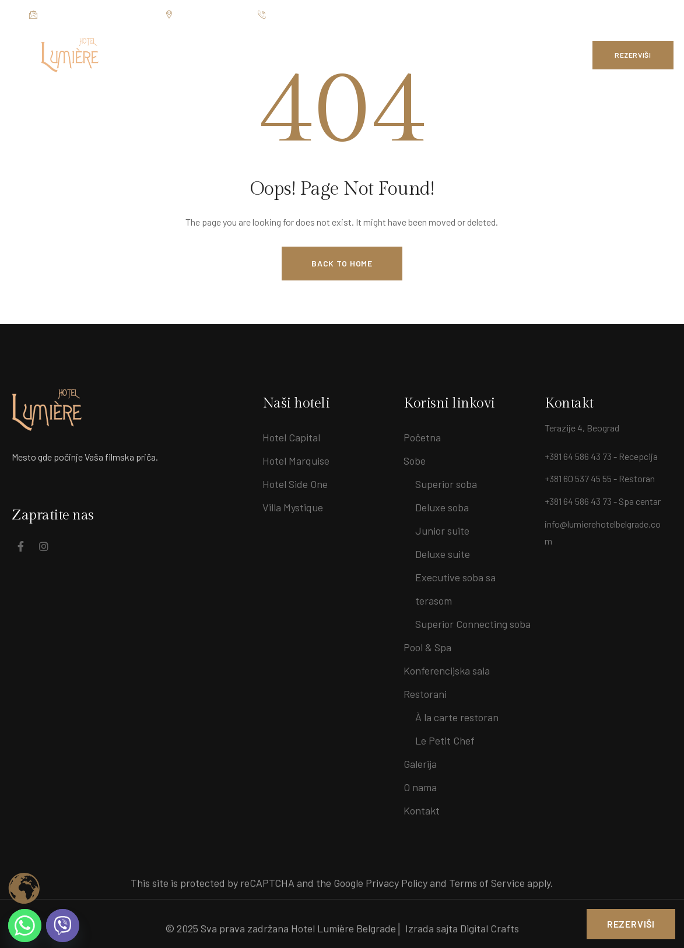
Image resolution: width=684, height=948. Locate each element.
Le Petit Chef (445, 740)
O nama (420, 787)
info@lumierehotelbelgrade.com (91, 15)
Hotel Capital (291, 437)
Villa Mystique (292, 507)
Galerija (420, 763)
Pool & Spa (427, 647)
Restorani (425, 693)
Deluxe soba (442, 507)
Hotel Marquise (295, 460)
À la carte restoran (457, 717)
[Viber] (62, 925)
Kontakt (422, 810)
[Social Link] (628, 14)
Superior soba (446, 483)
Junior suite (442, 530)
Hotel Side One (295, 483)
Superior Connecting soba (473, 623)
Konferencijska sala (447, 670)
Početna (422, 437)
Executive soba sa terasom (455, 589)
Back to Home (341, 263)
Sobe (415, 460)
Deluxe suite (442, 553)
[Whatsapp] (24, 925)
